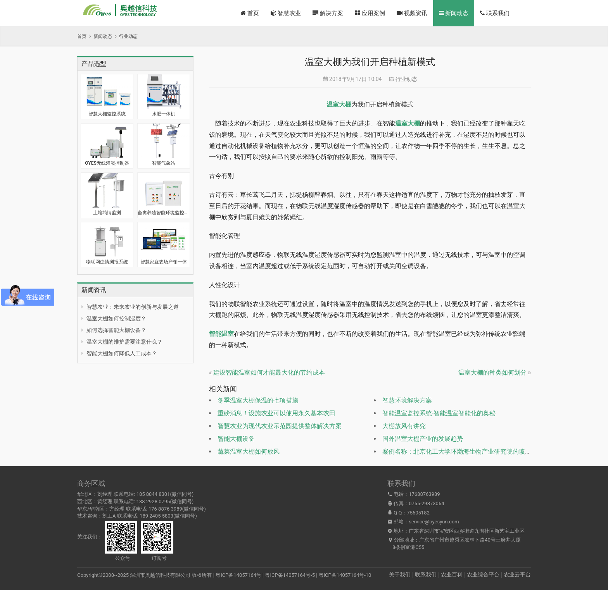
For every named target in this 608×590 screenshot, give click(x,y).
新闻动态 (454, 13)
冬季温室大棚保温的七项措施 (258, 400)
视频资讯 (412, 13)
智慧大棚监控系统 (107, 114)
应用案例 (370, 13)
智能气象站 (163, 163)
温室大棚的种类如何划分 (492, 372)
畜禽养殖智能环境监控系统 (164, 212)
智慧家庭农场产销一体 (163, 262)
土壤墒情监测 (107, 212)
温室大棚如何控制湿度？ (116, 318)
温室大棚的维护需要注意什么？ (124, 342)
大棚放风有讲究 (404, 426)
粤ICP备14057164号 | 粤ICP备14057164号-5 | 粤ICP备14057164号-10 (293, 575)
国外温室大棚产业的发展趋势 (422, 438)
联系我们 (495, 13)
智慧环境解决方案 (407, 400)
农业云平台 (517, 574)
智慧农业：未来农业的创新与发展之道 (132, 307)
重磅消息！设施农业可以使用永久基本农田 (276, 413)
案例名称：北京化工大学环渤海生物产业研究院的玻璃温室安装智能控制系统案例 (494, 451)
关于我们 (400, 574)
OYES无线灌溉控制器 (107, 163)
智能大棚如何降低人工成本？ (121, 353)
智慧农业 (286, 13)
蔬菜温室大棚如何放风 (249, 451)
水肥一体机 (163, 114)
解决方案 (328, 13)
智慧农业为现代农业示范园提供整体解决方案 (280, 426)
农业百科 (452, 574)
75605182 (418, 513)
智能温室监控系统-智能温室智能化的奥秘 (439, 413)
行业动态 (406, 79)
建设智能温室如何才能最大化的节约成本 (269, 372)
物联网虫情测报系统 (107, 262)
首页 (249, 13)
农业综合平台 (483, 574)
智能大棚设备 (236, 438)
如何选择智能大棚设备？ (116, 330)
